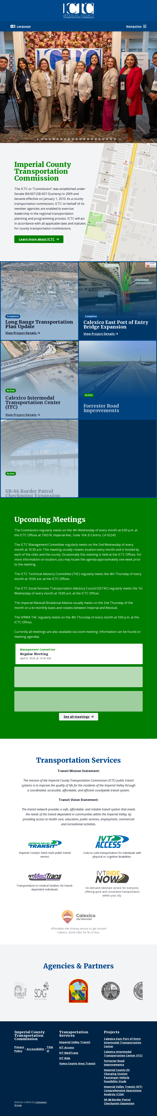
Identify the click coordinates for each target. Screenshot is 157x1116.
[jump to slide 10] (76, 139)
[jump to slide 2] (46, 139)
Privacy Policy (19, 1049)
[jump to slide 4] (54, 139)
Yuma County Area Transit (77, 1063)
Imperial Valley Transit (74, 1042)
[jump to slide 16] (99, 139)
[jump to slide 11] (80, 139)
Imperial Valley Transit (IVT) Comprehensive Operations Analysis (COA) (123, 1090)
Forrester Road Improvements (114, 1062)
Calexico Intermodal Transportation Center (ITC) (123, 1053)
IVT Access (66, 1047)
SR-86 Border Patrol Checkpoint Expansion (119, 1101)
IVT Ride (64, 1058)
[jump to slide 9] (73, 139)
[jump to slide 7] (65, 139)
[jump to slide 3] (50, 139)
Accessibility (35, 1049)
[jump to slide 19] (111, 139)
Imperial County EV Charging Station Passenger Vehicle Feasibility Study (117, 1075)
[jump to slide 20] (115, 139)
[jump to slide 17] (103, 139)
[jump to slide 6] (61, 139)
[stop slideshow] (119, 139)
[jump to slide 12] (84, 139)
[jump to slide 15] (96, 139)
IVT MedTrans (68, 1053)
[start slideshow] (38, 139)
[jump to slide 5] (57, 139)
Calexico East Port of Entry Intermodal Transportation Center (122, 1042)
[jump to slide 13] (88, 139)
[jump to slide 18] (107, 139)
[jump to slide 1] (42, 139)
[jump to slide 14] (92, 139)
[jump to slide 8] (69, 139)
